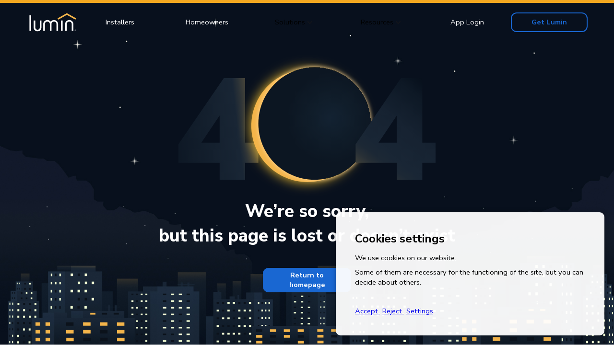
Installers (120, 22)
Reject (393, 311)
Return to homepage (307, 280)
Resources (377, 22)
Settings (419, 311)
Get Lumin (549, 22)
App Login (467, 22)
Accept (367, 311)
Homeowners (207, 22)
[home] (51, 22)
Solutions (290, 22)
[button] (293, 22)
